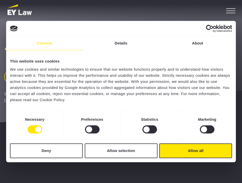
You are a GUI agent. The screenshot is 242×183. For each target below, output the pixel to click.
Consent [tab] (44, 43)
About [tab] (197, 43)
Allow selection (121, 150)
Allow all (196, 150)
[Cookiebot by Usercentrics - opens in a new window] (209, 28)
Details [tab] (121, 43)
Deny (46, 150)
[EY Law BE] (20, 10)
